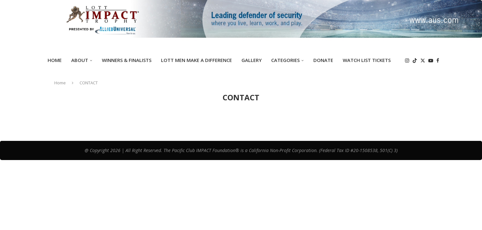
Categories (285, 60)
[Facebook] (437, 60)
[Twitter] (422, 60)
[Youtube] (430, 60)
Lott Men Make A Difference (196, 60)
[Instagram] (407, 60)
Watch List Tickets (367, 60)
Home (55, 60)
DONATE (323, 60)
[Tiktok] (414, 60)
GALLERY (251, 60)
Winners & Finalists (126, 60)
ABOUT (79, 60)
